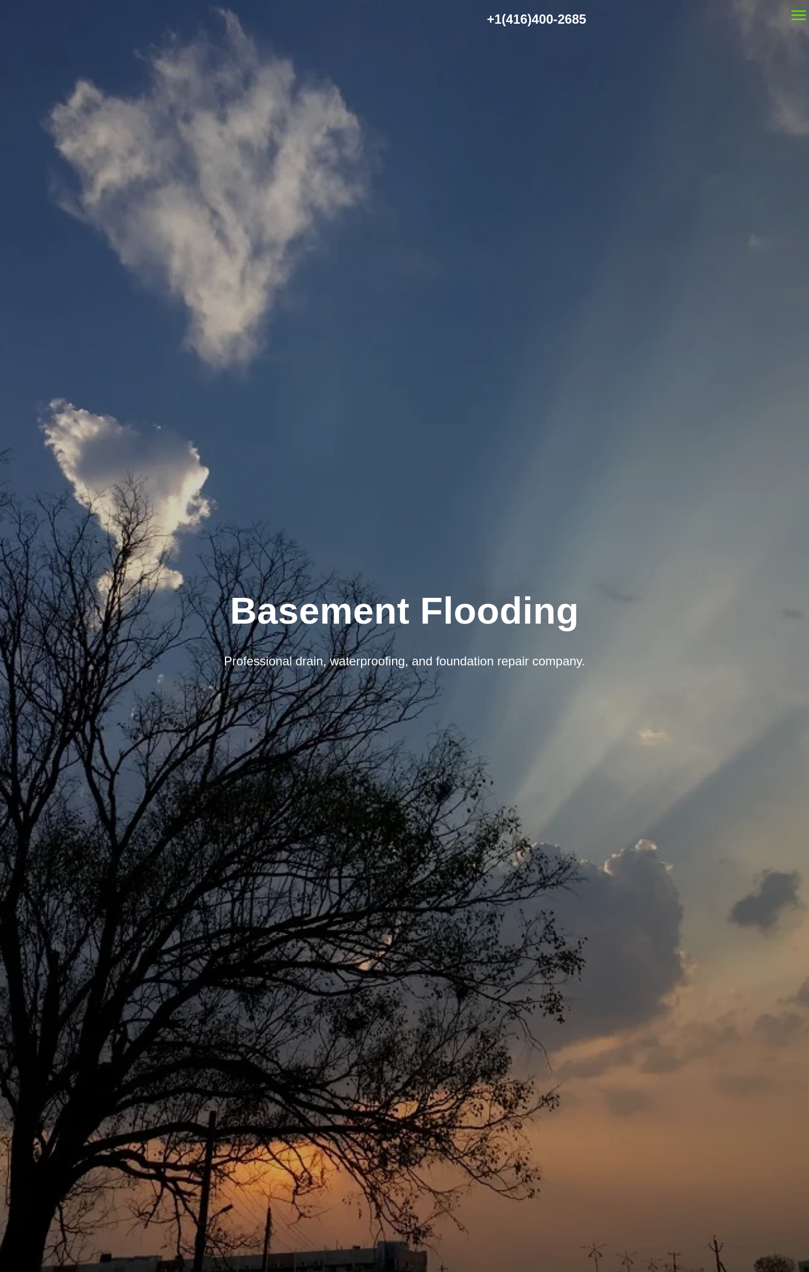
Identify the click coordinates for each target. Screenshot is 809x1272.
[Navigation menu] (798, 15)
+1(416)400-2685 (537, 19)
